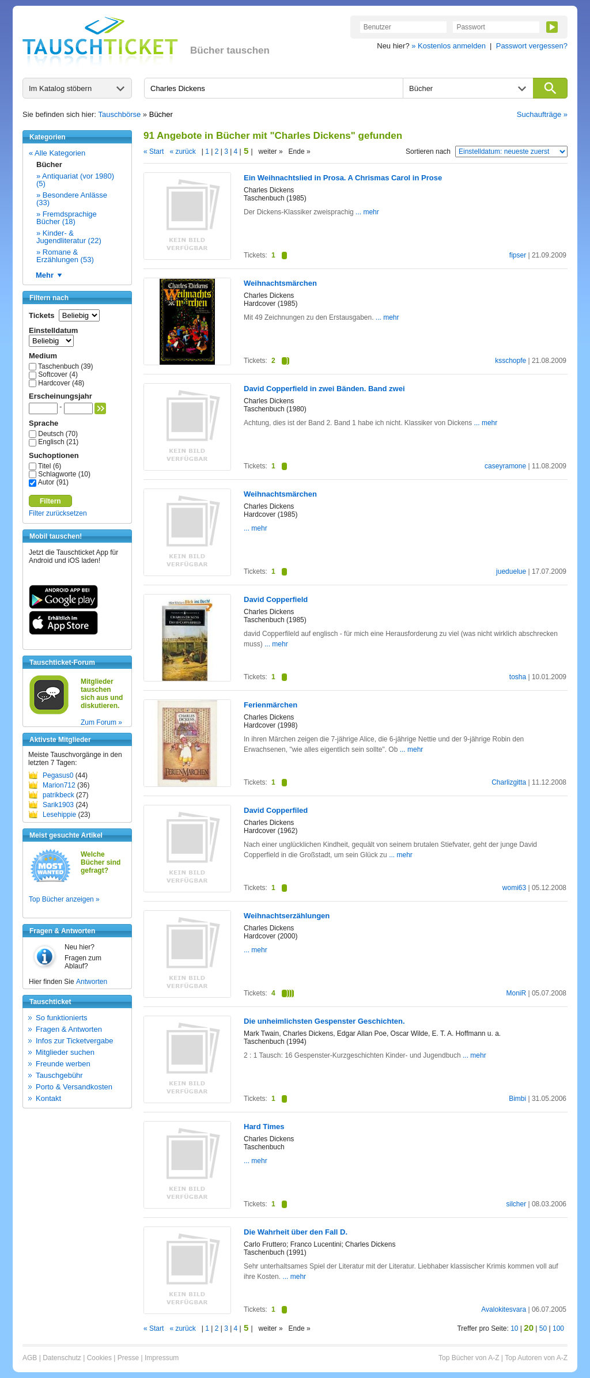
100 (558, 1328)
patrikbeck (58, 795)
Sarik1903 (58, 805)
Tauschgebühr (59, 1075)
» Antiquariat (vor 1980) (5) (75, 180)
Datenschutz (62, 1358)
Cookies (99, 1358)
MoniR (516, 993)
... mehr (366, 212)
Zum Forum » (101, 722)
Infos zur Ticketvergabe (74, 1040)
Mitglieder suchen (65, 1052)
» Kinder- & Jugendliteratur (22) (68, 237)
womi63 (514, 888)
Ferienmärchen (270, 705)
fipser (517, 255)
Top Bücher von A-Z (468, 1358)
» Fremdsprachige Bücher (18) (66, 218)
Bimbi (517, 1099)
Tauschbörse (120, 114)
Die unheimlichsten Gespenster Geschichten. (324, 1021)
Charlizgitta (508, 782)
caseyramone (505, 466)
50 (543, 1328)
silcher (516, 1204)
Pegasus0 (58, 775)
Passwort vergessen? (532, 45)
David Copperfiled (276, 810)
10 (514, 1328)
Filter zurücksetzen (58, 513)
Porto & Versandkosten (74, 1086)
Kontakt (48, 1098)
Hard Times (264, 1126)
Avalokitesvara (503, 1309)
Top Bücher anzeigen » (64, 899)
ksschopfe (510, 361)
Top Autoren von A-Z (536, 1358)
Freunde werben (63, 1063)
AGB (29, 1358)
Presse (128, 1358)
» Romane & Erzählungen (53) (65, 256)
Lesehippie (59, 815)
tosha (517, 677)
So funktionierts (62, 1017)
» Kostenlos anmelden (448, 45)
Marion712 (59, 785)
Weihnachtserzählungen (287, 915)
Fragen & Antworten (69, 1029)
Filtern (50, 501)
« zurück (182, 151)
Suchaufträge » (542, 114)
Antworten (91, 982)
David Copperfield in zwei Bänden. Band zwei (324, 388)
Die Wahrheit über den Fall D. (295, 1232)
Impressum (162, 1358)
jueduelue (511, 571)
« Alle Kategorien (57, 153)
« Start (153, 151)
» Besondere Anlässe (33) (71, 199)
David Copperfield (276, 599)
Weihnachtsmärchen (280, 283)
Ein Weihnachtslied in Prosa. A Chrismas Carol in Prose (343, 177)
